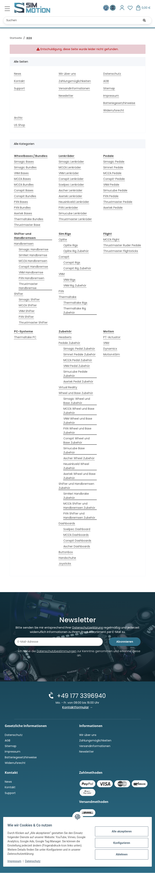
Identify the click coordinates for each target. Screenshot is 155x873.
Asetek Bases (23, 213)
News (17, 74)
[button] (122, 8)
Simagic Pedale (113, 162)
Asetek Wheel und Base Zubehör (79, 476)
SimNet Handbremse (33, 255)
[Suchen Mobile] (77, 20)
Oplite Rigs (70, 245)
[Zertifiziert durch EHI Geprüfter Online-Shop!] (113, 7)
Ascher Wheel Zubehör (79, 458)
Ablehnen (119, 854)
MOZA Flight (111, 239)
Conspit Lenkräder (71, 179)
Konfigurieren (119, 842)
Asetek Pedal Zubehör (78, 382)
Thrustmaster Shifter (33, 322)
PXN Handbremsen (31, 278)
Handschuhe (67, 558)
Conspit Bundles (25, 196)
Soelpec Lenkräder (71, 185)
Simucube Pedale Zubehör (75, 374)
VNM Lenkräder (69, 173)
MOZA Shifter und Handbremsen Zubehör (79, 506)
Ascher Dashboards (76, 546)
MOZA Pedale (112, 173)
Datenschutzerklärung (87, 628)
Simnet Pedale (113, 167)
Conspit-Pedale (114, 179)
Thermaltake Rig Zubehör (74, 310)
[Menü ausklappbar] (7, 9)
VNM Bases (21, 173)
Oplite (63, 239)
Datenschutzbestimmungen (56, 652)
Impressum (16, 861)
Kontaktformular (75, 707)
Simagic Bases (24, 162)
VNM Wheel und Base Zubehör (77, 421)
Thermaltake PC (25, 337)
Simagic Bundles (25, 167)
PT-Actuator (111, 337)
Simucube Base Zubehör (74, 450)
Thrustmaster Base (27, 225)
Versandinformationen (74, 88)
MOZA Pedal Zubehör (77, 360)
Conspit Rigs (71, 262)
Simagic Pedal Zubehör (79, 349)
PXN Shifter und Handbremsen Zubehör (79, 515)
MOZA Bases (22, 179)
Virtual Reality (68, 387)
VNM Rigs (69, 280)
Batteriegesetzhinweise (119, 103)
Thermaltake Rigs (75, 303)
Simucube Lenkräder (73, 213)
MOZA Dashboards (76, 535)
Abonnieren (124, 642)
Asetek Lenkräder (70, 196)
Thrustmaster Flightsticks (120, 251)
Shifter (18, 294)
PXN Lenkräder (68, 208)
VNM (62, 274)
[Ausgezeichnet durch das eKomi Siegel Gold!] (106, 7)
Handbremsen (24, 244)
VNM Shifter (27, 311)
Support (19, 88)
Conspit (64, 257)
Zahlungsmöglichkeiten (75, 81)
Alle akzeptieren (119, 831)
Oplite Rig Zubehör (76, 251)
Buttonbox (66, 552)
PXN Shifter (26, 317)
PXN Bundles (22, 208)
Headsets (65, 337)
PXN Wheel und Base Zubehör (77, 430)
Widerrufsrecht (113, 110)
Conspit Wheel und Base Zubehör (76, 440)
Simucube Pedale (115, 190)
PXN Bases (21, 202)
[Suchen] (144, 20)
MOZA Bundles (24, 185)
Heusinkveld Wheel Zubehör (76, 466)
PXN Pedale (110, 196)
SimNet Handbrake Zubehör (76, 496)
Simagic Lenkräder (71, 162)
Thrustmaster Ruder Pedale (122, 245)
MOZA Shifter (28, 305)
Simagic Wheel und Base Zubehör (76, 401)
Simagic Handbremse (33, 249)
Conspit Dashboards (77, 541)
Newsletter (66, 96)
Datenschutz (35, 861)
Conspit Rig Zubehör (77, 268)
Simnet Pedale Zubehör (79, 354)
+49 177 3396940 (80, 696)
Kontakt (19, 81)
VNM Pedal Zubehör (76, 366)
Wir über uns (67, 74)
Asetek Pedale (113, 208)
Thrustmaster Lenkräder (75, 219)
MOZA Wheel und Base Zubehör (78, 411)
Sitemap (109, 88)
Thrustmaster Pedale (117, 202)
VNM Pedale (111, 185)
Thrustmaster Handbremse (28, 286)
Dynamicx (110, 349)
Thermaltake (67, 297)
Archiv (18, 118)
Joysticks (65, 564)
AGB (106, 81)
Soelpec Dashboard (76, 529)
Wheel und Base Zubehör (76, 393)
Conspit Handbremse (33, 267)
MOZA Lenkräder (70, 167)
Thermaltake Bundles (28, 219)
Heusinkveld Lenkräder (74, 202)
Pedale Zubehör (69, 343)
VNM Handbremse (31, 272)
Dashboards (67, 523)
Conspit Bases (23, 190)
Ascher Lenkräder (70, 190)
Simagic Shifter (29, 299)
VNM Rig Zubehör (74, 285)
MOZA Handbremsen (33, 261)
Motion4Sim (111, 354)
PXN (61, 291)
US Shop (19, 125)
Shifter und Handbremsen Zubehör (76, 486)
